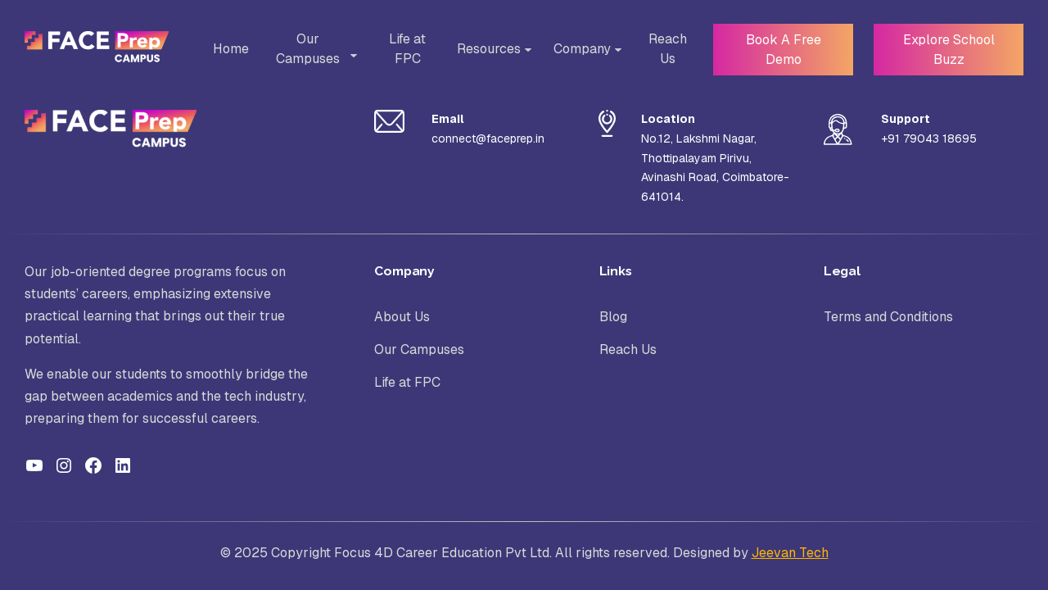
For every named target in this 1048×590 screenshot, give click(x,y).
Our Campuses (308, 48)
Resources (484, 48)
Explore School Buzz (946, 48)
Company (577, 48)
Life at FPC (403, 48)
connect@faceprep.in (487, 138)
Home (229, 48)
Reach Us (662, 48)
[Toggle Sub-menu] (350, 56)
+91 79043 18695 (929, 138)
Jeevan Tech (790, 552)
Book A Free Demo (777, 48)
